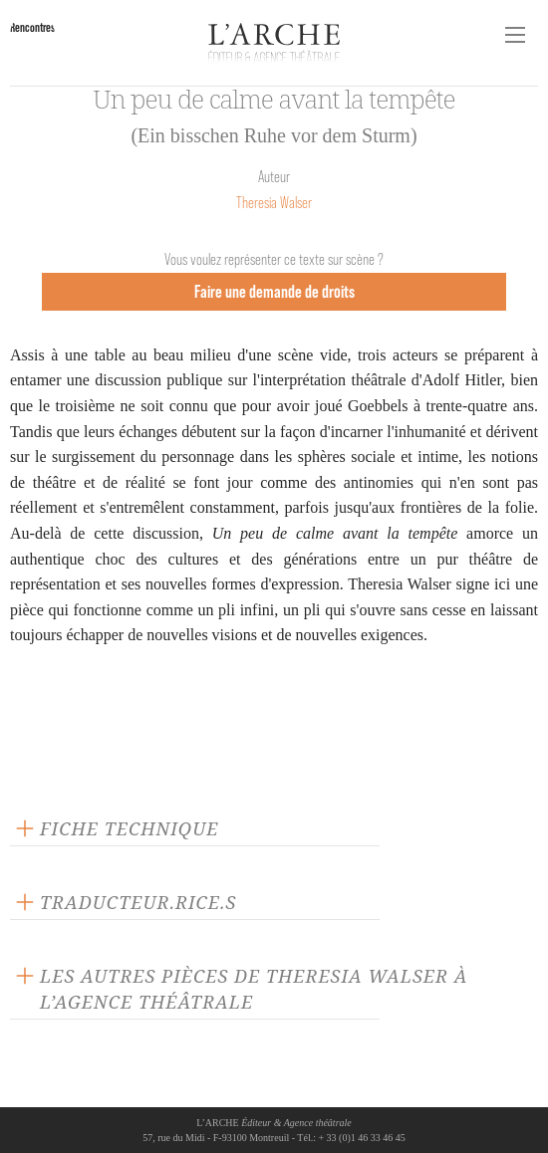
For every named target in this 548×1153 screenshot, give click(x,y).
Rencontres (32, 27)
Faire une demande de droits (274, 291)
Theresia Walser (274, 202)
